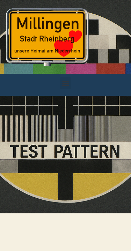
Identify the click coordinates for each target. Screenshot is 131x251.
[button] (65, 83)
